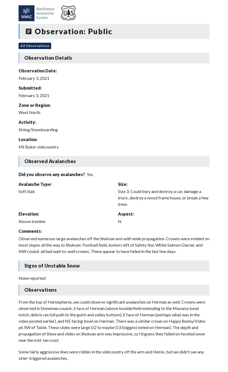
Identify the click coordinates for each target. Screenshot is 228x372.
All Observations (34, 46)
